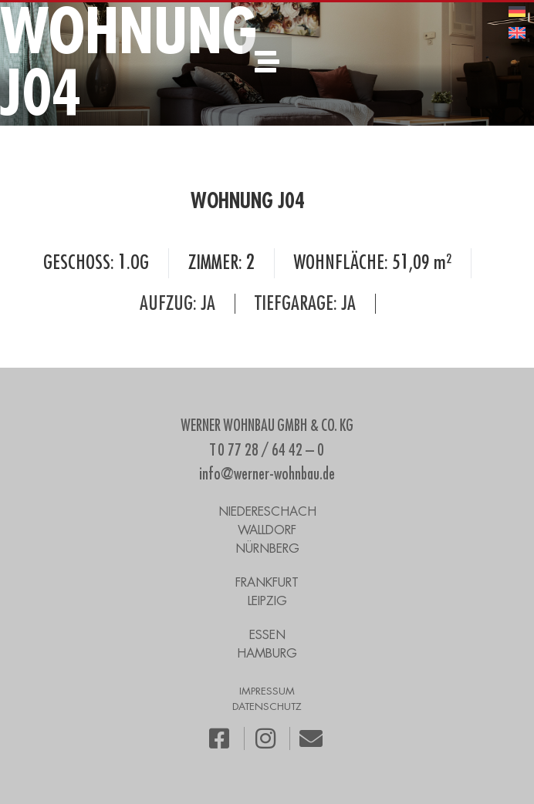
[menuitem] (517, 11)
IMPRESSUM (267, 691)
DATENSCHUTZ (267, 706)
